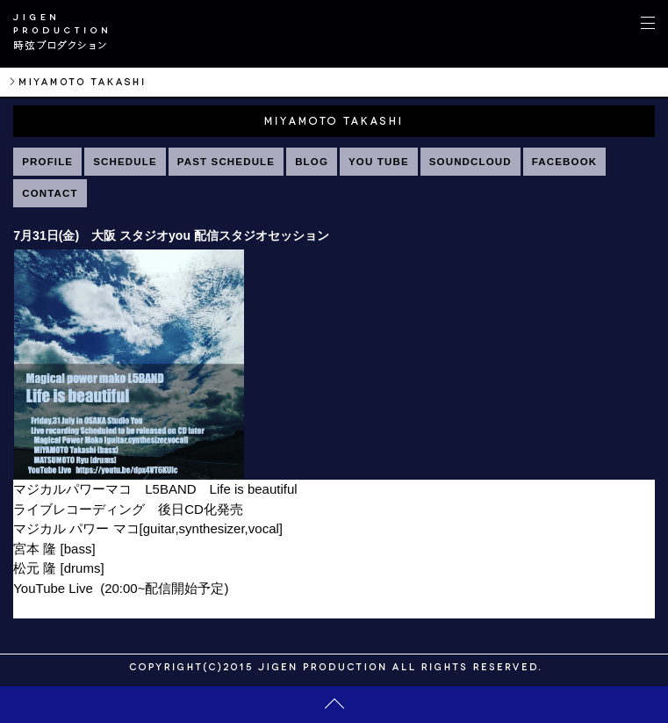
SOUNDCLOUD (470, 161)
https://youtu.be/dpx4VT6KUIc (100, 607)
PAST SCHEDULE (226, 161)
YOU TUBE (378, 161)
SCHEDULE (125, 161)
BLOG (311, 161)
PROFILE (47, 161)
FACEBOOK (564, 161)
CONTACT (50, 193)
